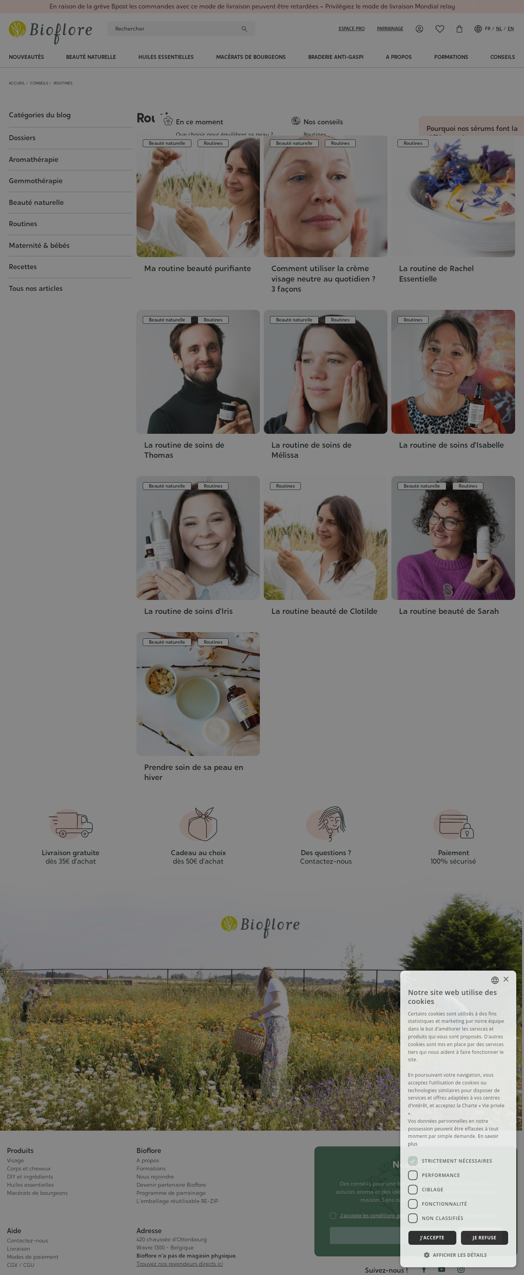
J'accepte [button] (432, 1237)
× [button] (506, 980)
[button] (458, 1255)
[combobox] (495, 980)
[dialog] (458, 1119)
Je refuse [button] (484, 1237)
